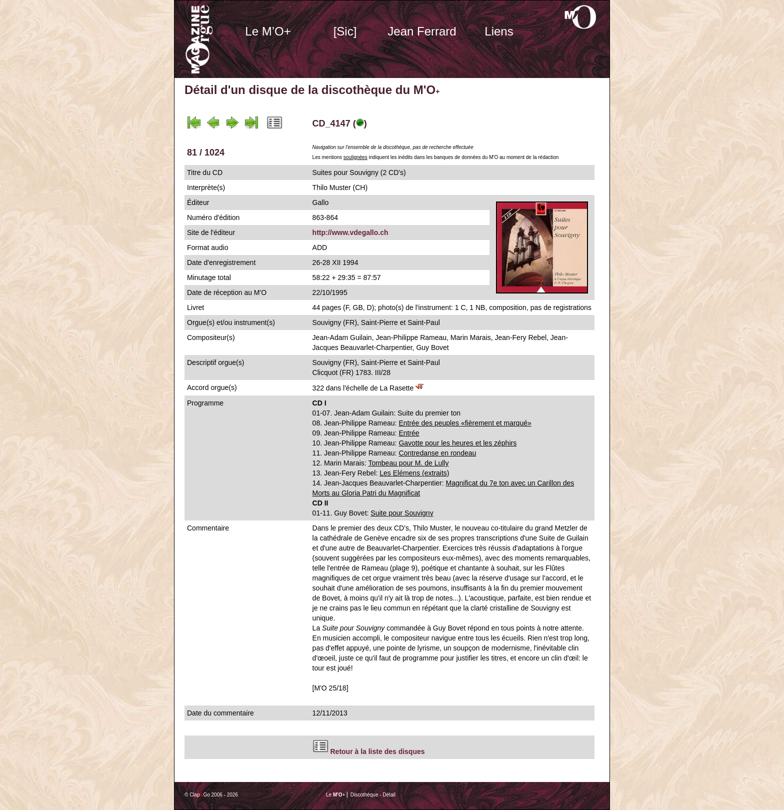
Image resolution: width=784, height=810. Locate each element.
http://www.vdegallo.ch (350, 232)
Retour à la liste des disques (377, 752)
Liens (498, 31)
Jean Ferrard (422, 31)
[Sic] (345, 31)
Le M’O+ (267, 31)
